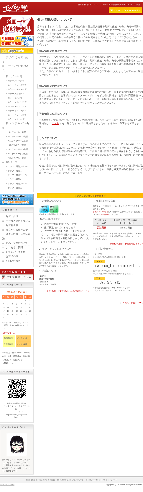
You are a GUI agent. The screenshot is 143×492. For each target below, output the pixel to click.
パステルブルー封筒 (17, 158)
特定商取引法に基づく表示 (40, 480)
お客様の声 (12, 256)
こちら (55, 123)
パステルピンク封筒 (17, 145)
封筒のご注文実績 (15, 252)
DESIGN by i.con (7, 485)
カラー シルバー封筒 (17, 102)
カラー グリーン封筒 (17, 115)
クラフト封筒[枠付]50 (17, 166)
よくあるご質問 (14, 247)
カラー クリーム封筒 (17, 85)
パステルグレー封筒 (17, 132)
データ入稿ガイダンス (18, 221)
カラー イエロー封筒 (17, 111)
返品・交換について (17, 243)
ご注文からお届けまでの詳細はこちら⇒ (126, 244)
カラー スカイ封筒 (16, 93)
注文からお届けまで (17, 230)
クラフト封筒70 (15, 179)
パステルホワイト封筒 (18, 136)
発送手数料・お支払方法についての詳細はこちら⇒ (68, 291)
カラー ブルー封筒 (16, 119)
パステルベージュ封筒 (18, 153)
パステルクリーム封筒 (18, 141)
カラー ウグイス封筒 (17, 89)
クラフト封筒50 (15, 171)
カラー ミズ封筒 (15, 98)
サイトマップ (110, 480)
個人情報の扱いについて (70, 480)
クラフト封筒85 (15, 188)
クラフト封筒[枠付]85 (17, 183)
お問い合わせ (13, 261)
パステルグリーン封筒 (18, 149)
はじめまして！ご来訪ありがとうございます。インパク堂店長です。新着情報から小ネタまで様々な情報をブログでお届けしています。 (16, 465)
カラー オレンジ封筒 (17, 106)
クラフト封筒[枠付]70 (17, 175)
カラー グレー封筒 (16, 81)
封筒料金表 (12, 225)
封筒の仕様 (12, 216)
